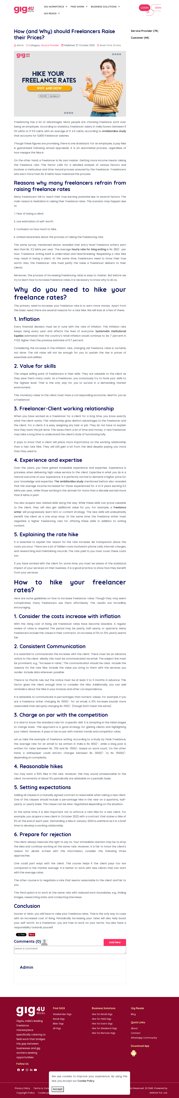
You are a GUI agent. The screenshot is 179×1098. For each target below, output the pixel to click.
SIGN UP (153, 10)
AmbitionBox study (114, 131)
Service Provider (50, 45)
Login (144, 8)
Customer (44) (140, 37)
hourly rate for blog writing (89, 249)
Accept (58, 1089)
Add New (115, 942)
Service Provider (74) (144, 30)
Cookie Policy (85, 1081)
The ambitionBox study (69, 481)
